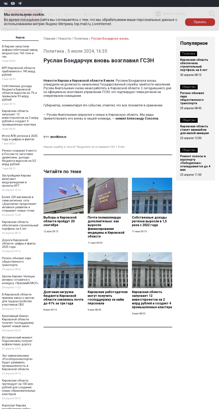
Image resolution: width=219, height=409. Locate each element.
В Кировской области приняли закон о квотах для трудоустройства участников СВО (18, 299)
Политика (81, 38)
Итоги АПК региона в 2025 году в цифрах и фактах (19, 137)
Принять (200, 22)
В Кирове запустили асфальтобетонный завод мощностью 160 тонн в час (20, 51)
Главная (49, 38)
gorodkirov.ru (58, 136)
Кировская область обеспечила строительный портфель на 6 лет (20, 225)
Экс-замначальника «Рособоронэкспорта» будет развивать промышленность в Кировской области (17, 362)
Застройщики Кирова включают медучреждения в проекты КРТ (16, 180)
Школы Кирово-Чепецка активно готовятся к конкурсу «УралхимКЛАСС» (20, 280)
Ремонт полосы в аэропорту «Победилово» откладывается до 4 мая (195, 163)
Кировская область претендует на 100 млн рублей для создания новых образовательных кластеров (18, 387)
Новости (64, 38)
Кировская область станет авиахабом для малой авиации (194, 130)
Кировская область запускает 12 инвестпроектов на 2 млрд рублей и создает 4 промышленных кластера (20, 117)
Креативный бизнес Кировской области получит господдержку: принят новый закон (18, 321)
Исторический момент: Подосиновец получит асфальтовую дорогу (17, 341)
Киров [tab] (20, 37)
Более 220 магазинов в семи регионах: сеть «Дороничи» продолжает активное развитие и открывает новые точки (19, 203)
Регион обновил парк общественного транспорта (16, 262)
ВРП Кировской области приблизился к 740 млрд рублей (18, 71)
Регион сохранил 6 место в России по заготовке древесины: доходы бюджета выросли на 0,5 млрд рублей (19, 157)
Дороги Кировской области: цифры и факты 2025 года (19, 243)
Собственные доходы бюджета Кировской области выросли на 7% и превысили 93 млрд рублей (19, 92)
